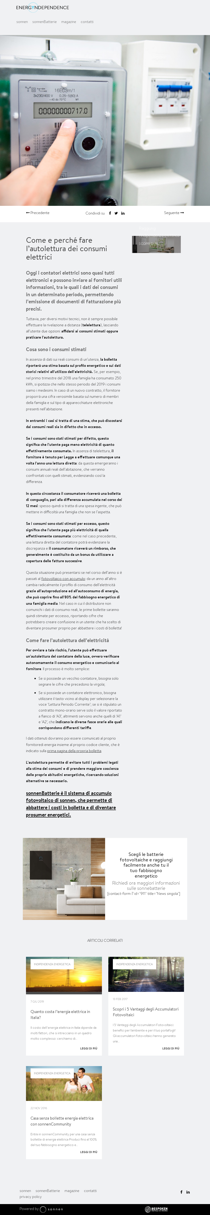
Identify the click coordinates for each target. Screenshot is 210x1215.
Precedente (37, 212)
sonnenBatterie (44, 22)
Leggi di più (88, 1048)
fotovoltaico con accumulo (63, 578)
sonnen (22, 22)
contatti (87, 22)
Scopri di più (149, 243)
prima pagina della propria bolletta (74, 750)
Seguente (174, 212)
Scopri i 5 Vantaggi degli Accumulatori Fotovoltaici (146, 1012)
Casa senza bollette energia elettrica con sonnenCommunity (62, 1121)
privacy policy (31, 1196)
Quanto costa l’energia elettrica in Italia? (60, 1014)
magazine (68, 22)
